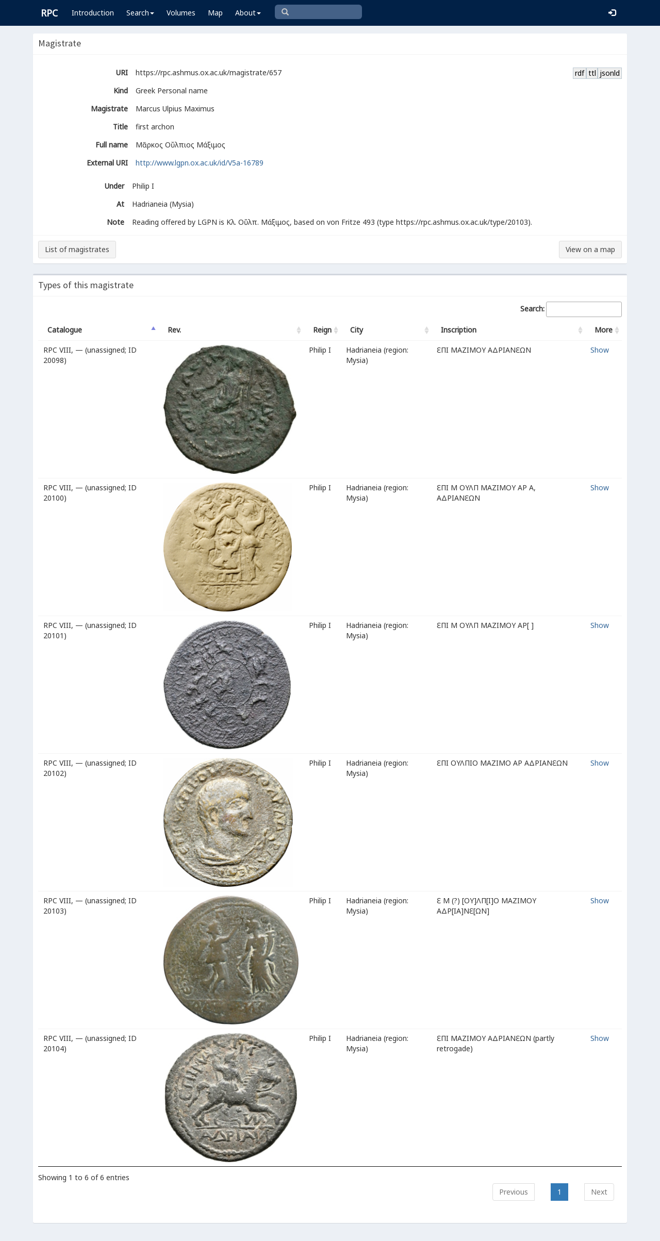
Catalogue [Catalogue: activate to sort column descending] (64, 330)
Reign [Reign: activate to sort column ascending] (322, 330)
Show (599, 350)
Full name (111, 145)
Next (599, 1192)
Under (114, 186)
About (248, 13)
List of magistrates (77, 249)
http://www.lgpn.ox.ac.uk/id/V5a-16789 (199, 163)
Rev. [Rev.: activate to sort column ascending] (174, 330)
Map (215, 13)
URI (122, 72)
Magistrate (109, 108)
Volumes (181, 13)
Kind (120, 90)
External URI (107, 163)
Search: (571, 309)
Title (120, 126)
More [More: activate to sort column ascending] (604, 330)
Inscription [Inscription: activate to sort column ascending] (458, 330)
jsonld (610, 73)
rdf (579, 73)
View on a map (590, 249)
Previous (513, 1192)
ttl (592, 73)
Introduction (93, 13)
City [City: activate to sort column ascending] (356, 330)
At (120, 204)
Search (140, 13)
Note (115, 222)
